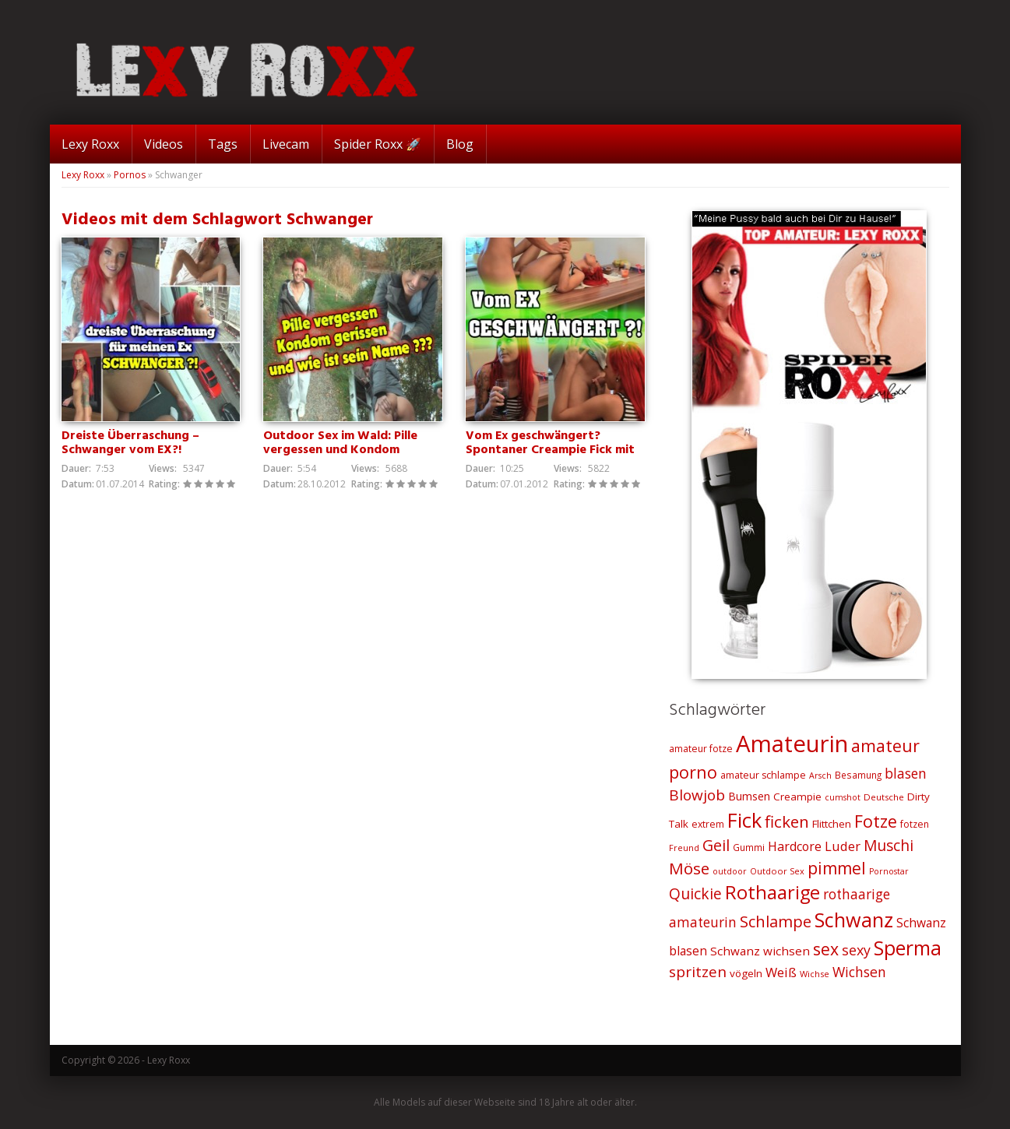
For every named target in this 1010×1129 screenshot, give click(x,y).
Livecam (285, 144)
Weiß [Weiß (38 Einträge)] (781, 972)
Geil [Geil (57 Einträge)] (716, 845)
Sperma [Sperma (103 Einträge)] (907, 948)
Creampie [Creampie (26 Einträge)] (797, 797)
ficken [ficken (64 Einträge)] (787, 821)
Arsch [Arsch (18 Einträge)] (820, 775)
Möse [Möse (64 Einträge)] (689, 868)
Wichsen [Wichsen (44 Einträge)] (859, 971)
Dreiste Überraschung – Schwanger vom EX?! (130, 443)
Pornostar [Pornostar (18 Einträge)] (889, 871)
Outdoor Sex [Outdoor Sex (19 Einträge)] (777, 871)
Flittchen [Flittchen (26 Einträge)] (831, 824)
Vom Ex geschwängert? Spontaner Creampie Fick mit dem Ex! (550, 450)
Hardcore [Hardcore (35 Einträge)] (795, 846)
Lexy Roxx (90, 144)
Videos (163, 144)
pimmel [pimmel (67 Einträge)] (837, 868)
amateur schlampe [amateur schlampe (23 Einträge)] (763, 775)
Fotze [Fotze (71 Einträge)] (875, 821)
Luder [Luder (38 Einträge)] (842, 846)
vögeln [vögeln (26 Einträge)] (746, 973)
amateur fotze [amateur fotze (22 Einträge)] (701, 748)
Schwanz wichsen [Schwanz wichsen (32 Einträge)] (760, 950)
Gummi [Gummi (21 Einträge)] (749, 847)
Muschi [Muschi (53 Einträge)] (888, 845)
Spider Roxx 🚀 (377, 144)
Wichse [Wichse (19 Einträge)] (814, 974)
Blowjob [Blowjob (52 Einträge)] (697, 795)
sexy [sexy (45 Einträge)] (856, 950)
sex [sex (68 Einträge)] (826, 948)
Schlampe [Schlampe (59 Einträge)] (775, 921)
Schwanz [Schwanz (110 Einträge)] (854, 919)
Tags (223, 144)
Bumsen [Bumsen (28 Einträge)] (749, 796)
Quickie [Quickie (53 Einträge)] (695, 894)
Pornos (130, 174)
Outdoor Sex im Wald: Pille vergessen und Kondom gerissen (340, 450)
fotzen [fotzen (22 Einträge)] (914, 824)
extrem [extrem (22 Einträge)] (708, 824)
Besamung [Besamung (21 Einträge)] (858, 774)
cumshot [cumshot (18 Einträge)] (842, 797)
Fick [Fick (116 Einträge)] (744, 820)
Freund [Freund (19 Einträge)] (684, 847)
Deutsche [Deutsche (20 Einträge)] (884, 797)
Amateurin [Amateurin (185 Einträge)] (792, 743)
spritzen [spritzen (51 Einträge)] (698, 972)
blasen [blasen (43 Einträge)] (906, 773)
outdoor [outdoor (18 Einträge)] (730, 871)
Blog (459, 144)
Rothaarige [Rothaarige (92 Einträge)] (772, 892)
